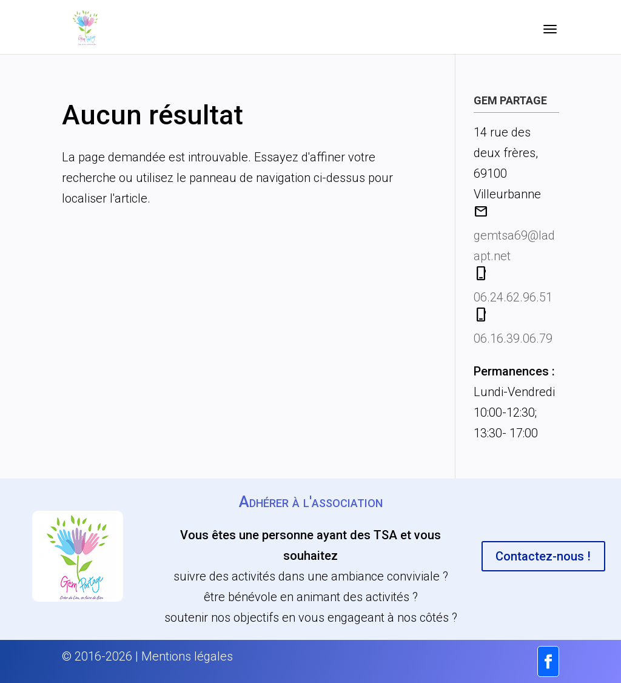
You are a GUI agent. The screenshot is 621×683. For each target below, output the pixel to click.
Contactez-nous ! (543, 556)
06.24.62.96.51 (513, 297)
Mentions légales (187, 656)
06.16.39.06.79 (513, 338)
